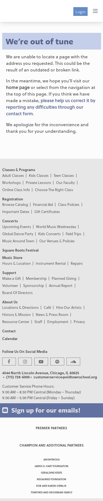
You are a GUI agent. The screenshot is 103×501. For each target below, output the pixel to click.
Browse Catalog (15, 204)
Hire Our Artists (69, 307)
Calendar (10, 338)
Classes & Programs (18, 169)
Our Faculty (65, 182)
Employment (57, 321)
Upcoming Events (16, 226)
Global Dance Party (17, 233)
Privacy (79, 321)
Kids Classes (39, 175)
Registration (12, 198)
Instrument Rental (51, 263)
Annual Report (61, 285)
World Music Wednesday (56, 226)
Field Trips (73, 233)
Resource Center (15, 321)
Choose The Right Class (54, 189)
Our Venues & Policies (57, 240)
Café (47, 307)
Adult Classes (13, 175)
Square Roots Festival (20, 250)
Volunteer (10, 285)
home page (18, 87)
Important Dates (15, 211)
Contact (9, 330)
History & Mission (16, 314)
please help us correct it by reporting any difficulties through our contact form (50, 107)
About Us (10, 301)
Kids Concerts (49, 233)
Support (9, 272)
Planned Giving (64, 278)
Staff (38, 321)
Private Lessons (38, 182)
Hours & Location (16, 263)
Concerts (10, 220)
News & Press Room (52, 314)
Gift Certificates (47, 211)
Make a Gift (11, 278)
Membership (36, 278)
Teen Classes (64, 175)
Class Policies (68, 204)
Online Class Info (16, 189)
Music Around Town (18, 240)
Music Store (12, 257)
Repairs (77, 263)
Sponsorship (33, 285)
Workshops (11, 182)
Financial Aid (43, 204)
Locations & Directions (20, 307)
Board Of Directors (17, 292)
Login (80, 11)
